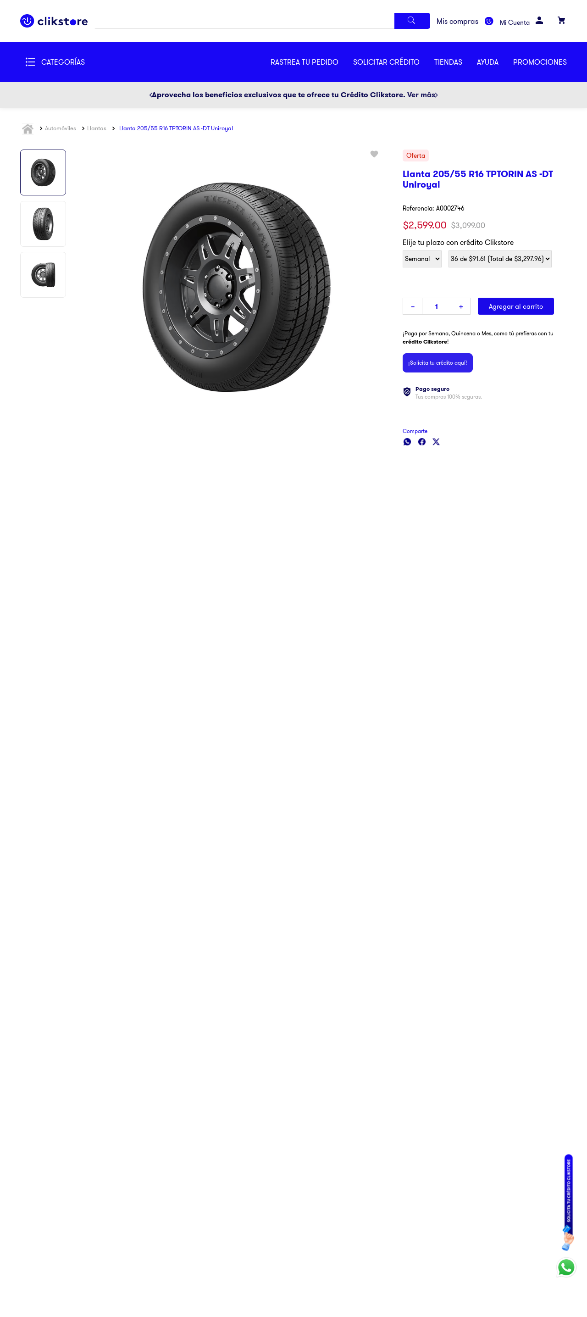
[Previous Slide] (151, 95)
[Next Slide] (436, 95)
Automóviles (60, 128)
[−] (412, 306)
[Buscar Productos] (412, 21)
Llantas (96, 128)
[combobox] (262, 21)
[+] (461, 306)
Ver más (421, 95)
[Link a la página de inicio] (29, 128)
